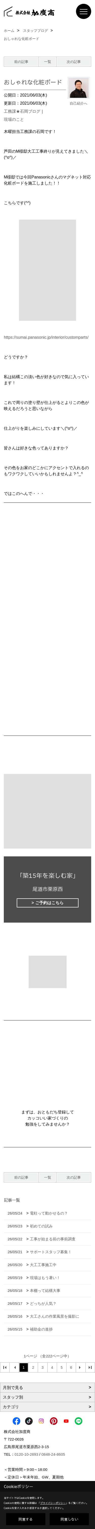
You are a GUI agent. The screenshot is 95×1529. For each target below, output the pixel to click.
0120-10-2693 (26, 1454)
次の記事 (74, 62)
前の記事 (21, 62)
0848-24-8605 (53, 1454)
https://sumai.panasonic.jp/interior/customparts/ (46, 337)
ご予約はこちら (49, 903)
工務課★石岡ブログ (22, 111)
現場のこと (14, 119)
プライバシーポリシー (53, 1503)
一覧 (47, 62)
